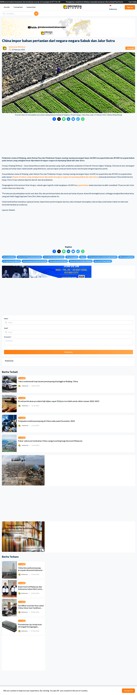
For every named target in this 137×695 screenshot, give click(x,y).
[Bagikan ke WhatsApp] (83, 119)
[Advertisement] (68, 139)
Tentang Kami (18, 7)
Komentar (8, 337)
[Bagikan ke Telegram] (78, 119)
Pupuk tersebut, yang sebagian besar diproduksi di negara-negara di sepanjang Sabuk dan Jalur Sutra (55, 177)
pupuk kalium (83, 185)
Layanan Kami (31, 7)
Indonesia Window (17, 47)
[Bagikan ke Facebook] (54, 119)
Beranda (6, 7)
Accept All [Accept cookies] (128, 691)
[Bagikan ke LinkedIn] (68, 119)
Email (6, 328)
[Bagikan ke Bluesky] (73, 119)
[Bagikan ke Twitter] (59, 119)
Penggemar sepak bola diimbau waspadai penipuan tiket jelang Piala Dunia (99, 2)
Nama (6, 318)
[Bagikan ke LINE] (64, 119)
